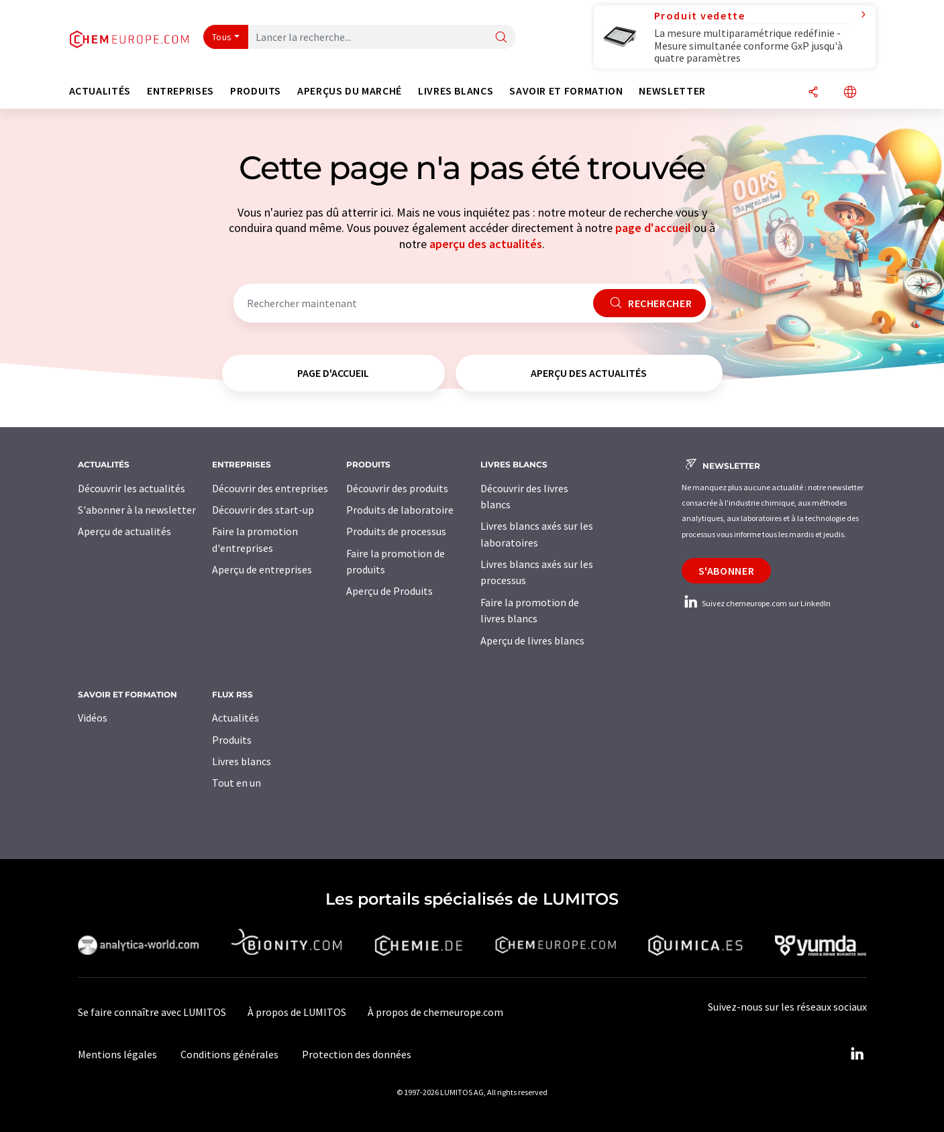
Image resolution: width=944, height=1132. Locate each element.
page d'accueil (653, 227)
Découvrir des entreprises (270, 488)
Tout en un (236, 782)
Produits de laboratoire (400, 509)
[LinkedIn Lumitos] (857, 1054)
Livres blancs (241, 761)
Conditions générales (229, 1054)
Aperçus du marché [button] (349, 90)
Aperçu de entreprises (262, 569)
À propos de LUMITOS (297, 1012)
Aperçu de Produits (389, 591)
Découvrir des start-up (263, 509)
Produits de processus (396, 531)
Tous (222, 37)
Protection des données (356, 1054)
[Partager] (813, 93)
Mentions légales (117, 1054)
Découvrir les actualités (131, 488)
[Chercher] (501, 38)
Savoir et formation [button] (566, 90)
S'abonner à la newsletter (137, 509)
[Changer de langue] (850, 93)
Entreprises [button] (180, 90)
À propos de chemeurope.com (435, 1012)
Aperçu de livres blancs (532, 640)
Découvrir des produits (397, 488)
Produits (232, 739)
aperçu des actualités (485, 243)
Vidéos (92, 717)
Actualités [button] (100, 90)
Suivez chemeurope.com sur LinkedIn (756, 603)
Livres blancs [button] (455, 90)
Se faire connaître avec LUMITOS (152, 1012)
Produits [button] (255, 90)
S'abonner (726, 570)
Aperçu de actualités (124, 531)
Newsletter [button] (672, 90)
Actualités (235, 717)
